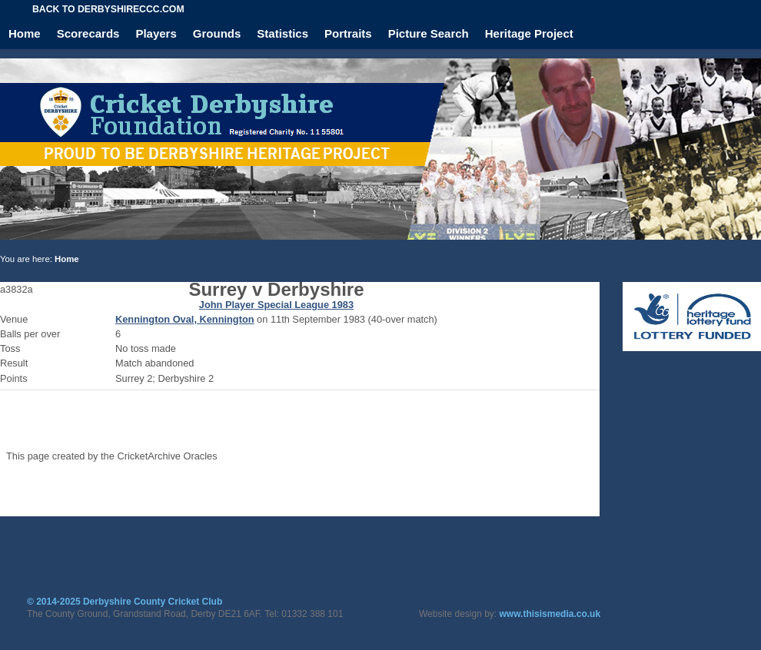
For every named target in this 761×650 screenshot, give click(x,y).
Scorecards (88, 33)
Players (155, 33)
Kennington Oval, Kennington (184, 319)
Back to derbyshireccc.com (108, 9)
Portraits (348, 33)
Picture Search (428, 33)
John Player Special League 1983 (276, 304)
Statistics (282, 33)
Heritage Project (529, 33)
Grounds (217, 33)
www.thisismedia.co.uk (550, 614)
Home (24, 33)
